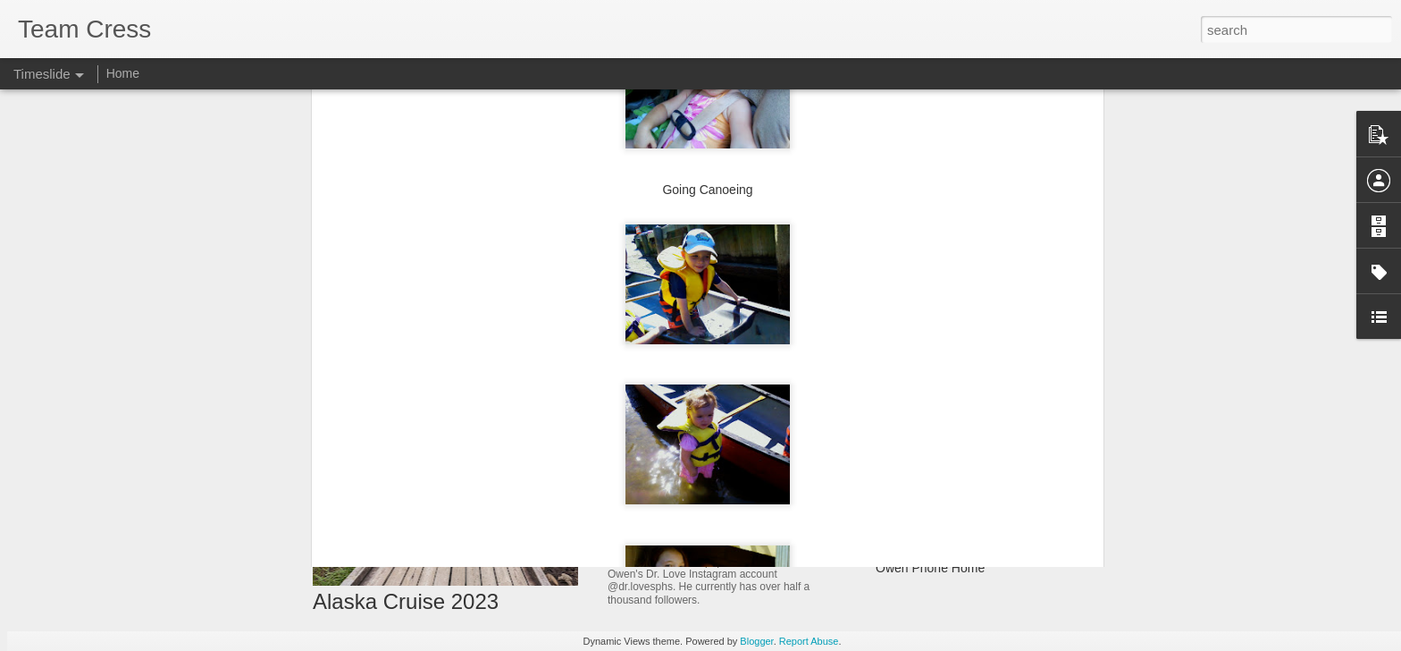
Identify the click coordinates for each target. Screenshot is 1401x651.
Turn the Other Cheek (936, 505)
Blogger (756, 641)
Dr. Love (637, 542)
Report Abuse (809, 641)
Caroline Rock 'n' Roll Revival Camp (976, 536)
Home (122, 73)
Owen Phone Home (930, 568)
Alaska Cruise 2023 (406, 601)
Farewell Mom (915, 474)
